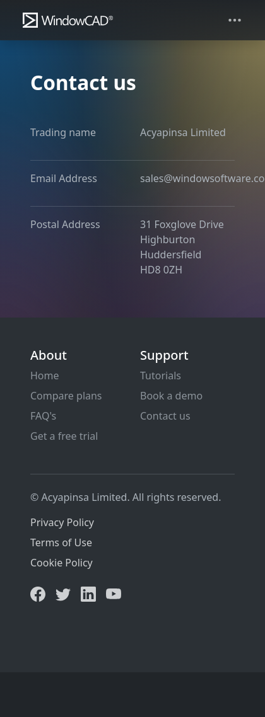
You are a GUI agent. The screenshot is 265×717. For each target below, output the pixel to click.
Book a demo (171, 396)
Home (44, 375)
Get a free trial (64, 436)
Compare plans (66, 396)
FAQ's (43, 416)
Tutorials (160, 375)
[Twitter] (63, 593)
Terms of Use (61, 542)
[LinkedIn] (88, 593)
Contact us (165, 416)
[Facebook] (37, 593)
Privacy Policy (62, 522)
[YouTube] (113, 593)
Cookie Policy (61, 563)
